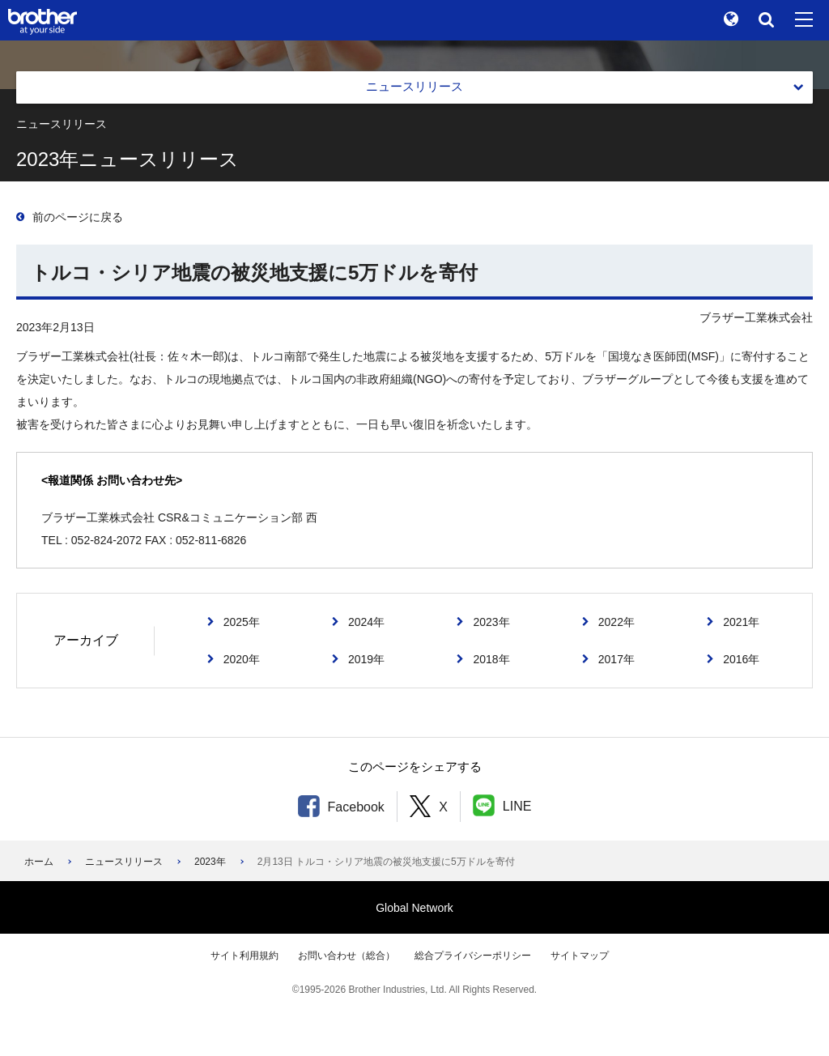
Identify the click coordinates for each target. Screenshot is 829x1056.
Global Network (414, 907)
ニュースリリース (124, 861)
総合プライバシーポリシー (472, 955)
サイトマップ (580, 955)
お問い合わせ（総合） (346, 955)
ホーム (38, 861)
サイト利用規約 (244, 955)
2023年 (210, 861)
